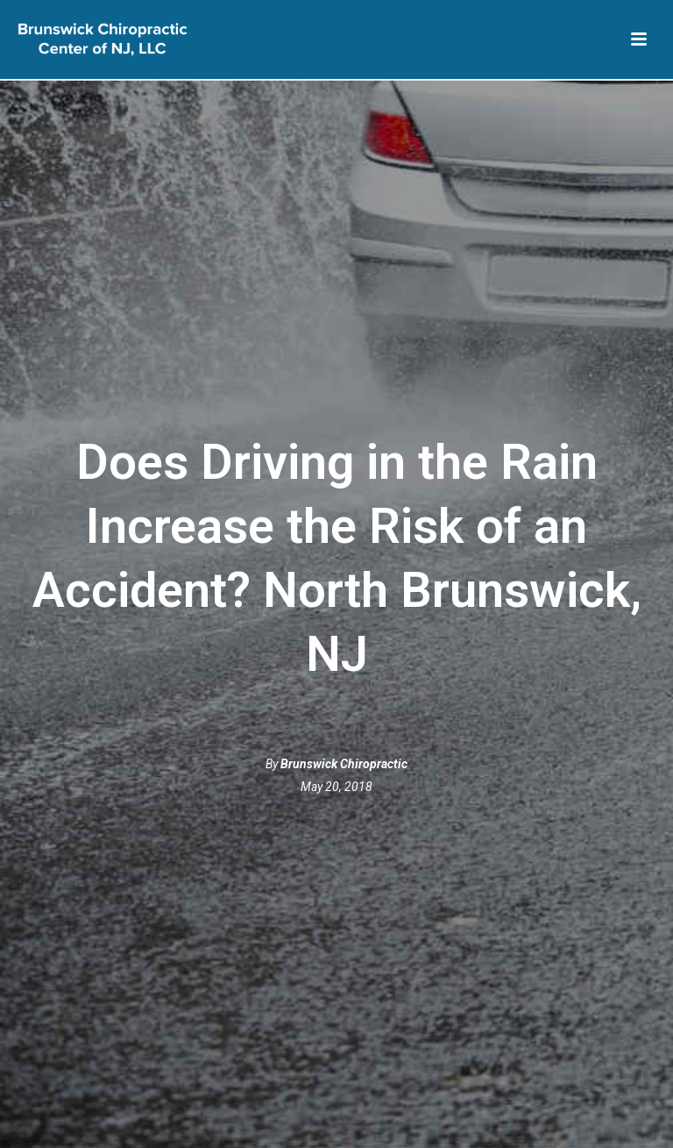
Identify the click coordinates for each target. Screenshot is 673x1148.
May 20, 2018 (336, 787)
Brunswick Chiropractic (343, 764)
